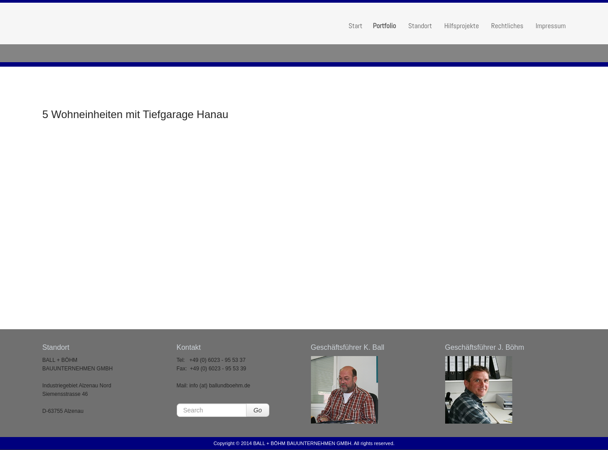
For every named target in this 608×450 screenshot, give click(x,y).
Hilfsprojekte (461, 25)
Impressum (550, 25)
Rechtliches (507, 25)
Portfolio (384, 25)
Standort (420, 25)
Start (355, 25)
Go (258, 410)
